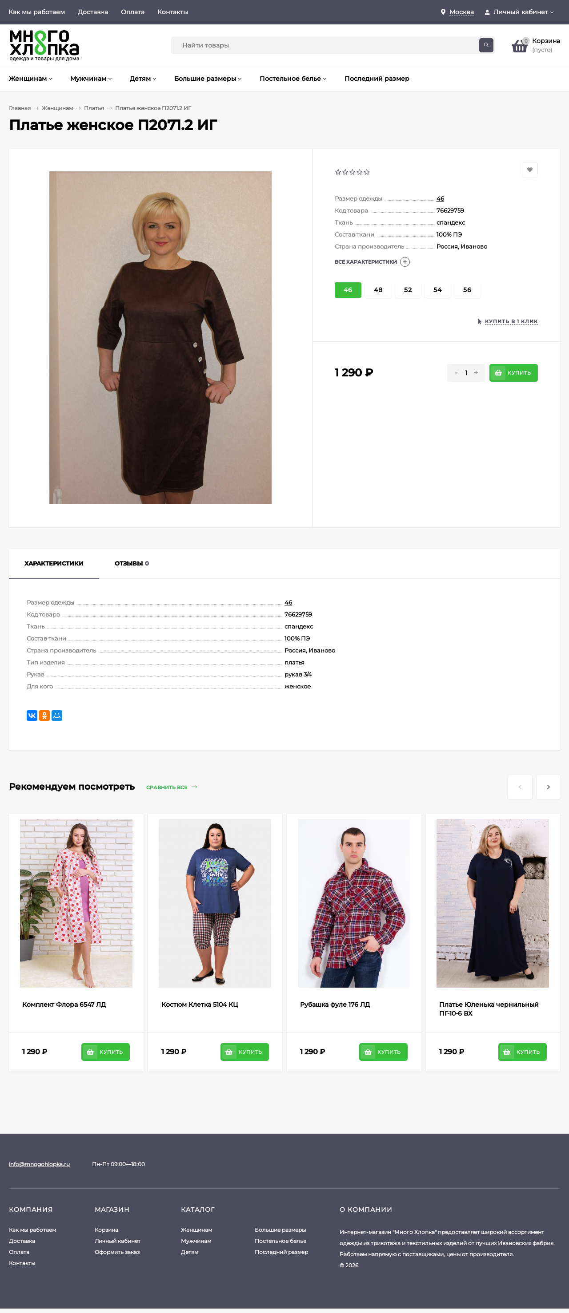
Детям (189, 1252)
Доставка (93, 12)
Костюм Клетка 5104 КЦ (199, 1004)
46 (440, 198)
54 (437, 290)
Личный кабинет (117, 1241)
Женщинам (57, 108)
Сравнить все (171, 787)
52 (408, 290)
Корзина (106, 1229)
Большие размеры (280, 1229)
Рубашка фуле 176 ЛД (335, 1004)
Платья (94, 108)
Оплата (132, 12)
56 (467, 290)
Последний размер (281, 1252)
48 (378, 290)
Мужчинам (196, 1241)
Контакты (172, 12)
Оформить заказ (117, 1252)
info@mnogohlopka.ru (39, 1164)
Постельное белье (280, 1241)
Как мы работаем (36, 12)
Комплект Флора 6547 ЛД (64, 1004)
